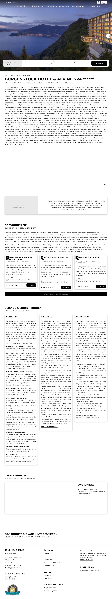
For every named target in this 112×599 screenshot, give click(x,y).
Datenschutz (49, 566)
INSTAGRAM (95, 570)
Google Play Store (51, 591)
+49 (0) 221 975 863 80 (13, 565)
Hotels (13, 75)
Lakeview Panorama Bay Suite (55, 258)
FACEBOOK (84, 570)
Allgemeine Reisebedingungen (56, 562)
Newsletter (48, 578)
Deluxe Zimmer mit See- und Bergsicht (19, 258)
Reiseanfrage (49, 575)
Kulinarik (11, 317)
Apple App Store (50, 588)
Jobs (46, 556)
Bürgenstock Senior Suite (88, 258)
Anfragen (99, 63)
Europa (18, 75)
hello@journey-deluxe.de (15, 568)
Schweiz (24, 75)
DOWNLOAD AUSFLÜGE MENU (86, 416)
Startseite (7, 75)
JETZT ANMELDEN (86, 560)
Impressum (48, 559)
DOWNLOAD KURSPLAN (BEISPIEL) (88, 418)
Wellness (46, 317)
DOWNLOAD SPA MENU (49, 427)
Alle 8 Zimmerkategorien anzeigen (56, 294)
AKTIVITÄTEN (82, 317)
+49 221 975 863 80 (11, 2)
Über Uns (47, 553)
